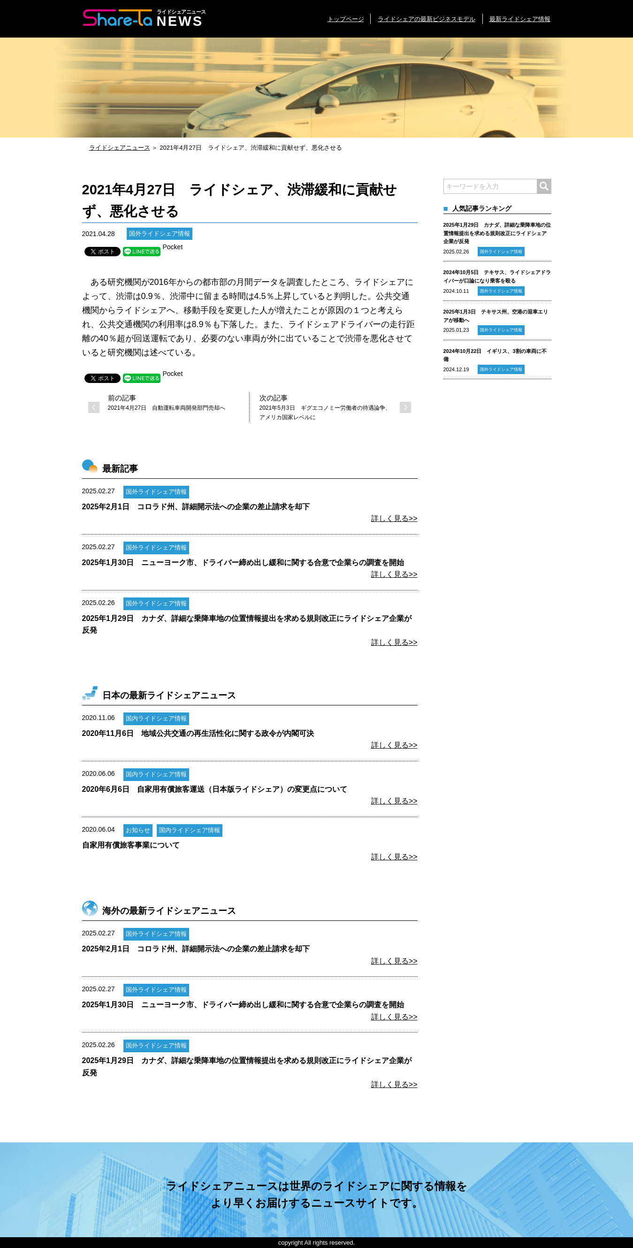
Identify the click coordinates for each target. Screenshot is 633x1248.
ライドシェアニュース (119, 147)
